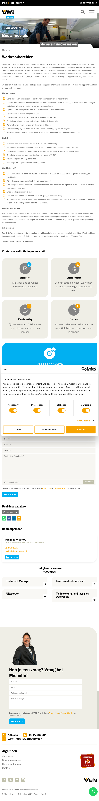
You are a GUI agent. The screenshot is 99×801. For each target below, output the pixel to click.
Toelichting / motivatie (14, 456)
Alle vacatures (12, 28)
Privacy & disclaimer (10, 789)
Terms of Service (60, 488)
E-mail (7, 444)
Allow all (80, 429)
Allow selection (49, 429)
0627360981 (11, 547)
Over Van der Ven (11, 764)
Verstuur (8, 494)
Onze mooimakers (11, 760)
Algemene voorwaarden (29, 789)
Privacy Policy (47, 488)
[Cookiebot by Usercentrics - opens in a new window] (83, 369)
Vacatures (7, 756)
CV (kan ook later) (11, 482)
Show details (83, 420)
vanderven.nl (87, 2)
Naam (7, 439)
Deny (18, 429)
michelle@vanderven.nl (16, 551)
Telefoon (7, 450)
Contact (6, 768)
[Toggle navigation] (94, 12)
